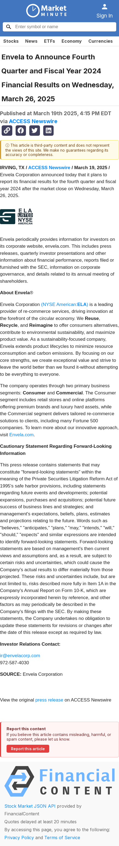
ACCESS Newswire (33, 121)
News (31, 41)
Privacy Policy (19, 837)
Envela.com (21, 434)
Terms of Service (62, 837)
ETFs (49, 41)
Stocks (11, 41)
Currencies (100, 41)
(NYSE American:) (64, 304)
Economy (72, 41)
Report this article (28, 749)
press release (49, 700)
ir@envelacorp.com (20, 655)
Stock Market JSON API (30, 806)
